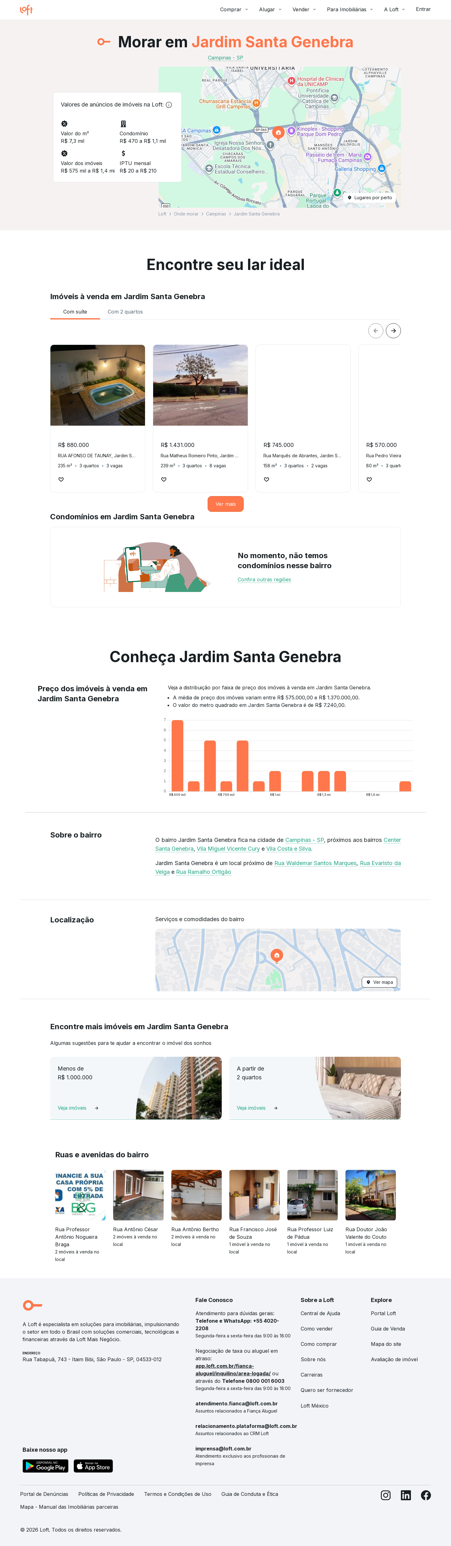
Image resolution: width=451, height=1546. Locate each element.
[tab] (75, 311)
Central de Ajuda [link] (320, 1313)
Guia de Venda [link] (388, 1329)
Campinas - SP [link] (225, 57)
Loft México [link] (315, 1406)
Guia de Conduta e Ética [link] (249, 1494)
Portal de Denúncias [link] (44, 1494)
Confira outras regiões (264, 579)
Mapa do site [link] (386, 1344)
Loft (162, 213)
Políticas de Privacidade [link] (106, 1494)
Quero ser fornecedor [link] (327, 1390)
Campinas (216, 213)
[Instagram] (386, 1503)
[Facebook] (426, 1503)
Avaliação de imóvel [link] (394, 1359)
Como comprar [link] (319, 1344)
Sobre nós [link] (313, 1359)
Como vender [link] (317, 1329)
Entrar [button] (423, 9)
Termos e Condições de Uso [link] (177, 1494)
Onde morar (186, 213)
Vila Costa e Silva (288, 848)
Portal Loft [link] (383, 1313)
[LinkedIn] (406, 1503)
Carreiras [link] (312, 1375)
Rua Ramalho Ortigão (203, 872)
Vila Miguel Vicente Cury (228, 848)
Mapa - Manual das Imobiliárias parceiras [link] (69, 1507)
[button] (279, 137)
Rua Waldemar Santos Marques (315, 863)
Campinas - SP (304, 840)
